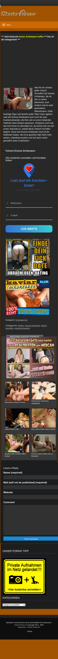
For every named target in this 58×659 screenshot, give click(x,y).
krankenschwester (22, 328)
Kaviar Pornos (19, 625)
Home (29, 631)
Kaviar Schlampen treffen (31, 36)
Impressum (22, 627)
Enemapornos (21, 320)
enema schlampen (32, 325)
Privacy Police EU (33, 627)
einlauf (21, 325)
